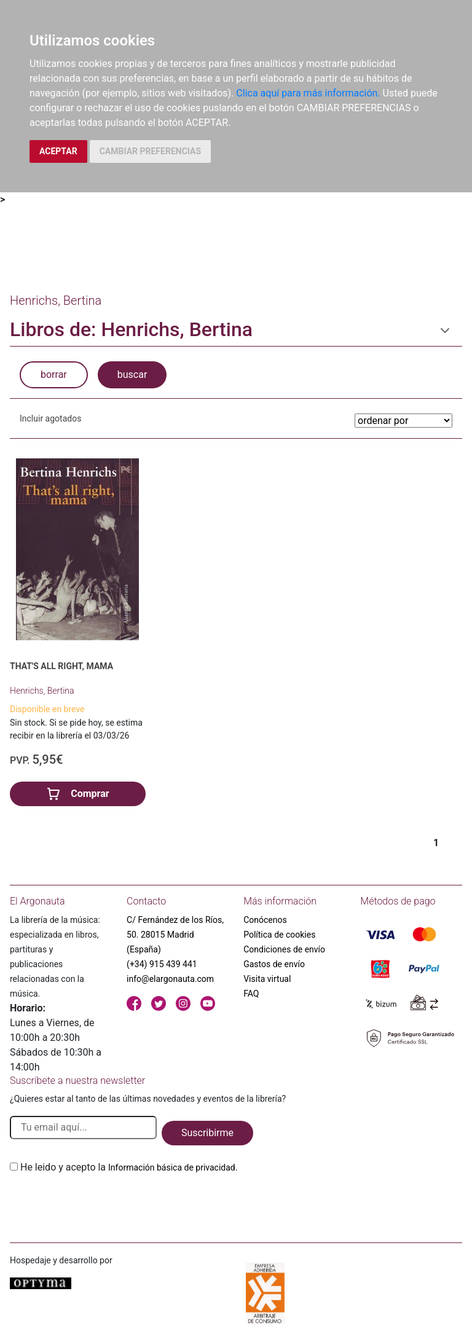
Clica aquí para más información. (308, 93)
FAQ (251, 994)
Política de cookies (279, 935)
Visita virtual (267, 979)
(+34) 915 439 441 (162, 964)
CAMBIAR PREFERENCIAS (150, 151)
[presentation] (103, 1204)
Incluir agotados (50, 418)
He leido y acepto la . (129, 1167)
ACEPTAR (58, 151)
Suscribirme (207, 1133)
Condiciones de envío (284, 949)
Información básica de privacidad (171, 1167)
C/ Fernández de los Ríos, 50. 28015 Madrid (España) (175, 934)
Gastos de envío (274, 964)
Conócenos (265, 920)
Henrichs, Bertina (42, 691)
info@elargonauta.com (170, 979)
